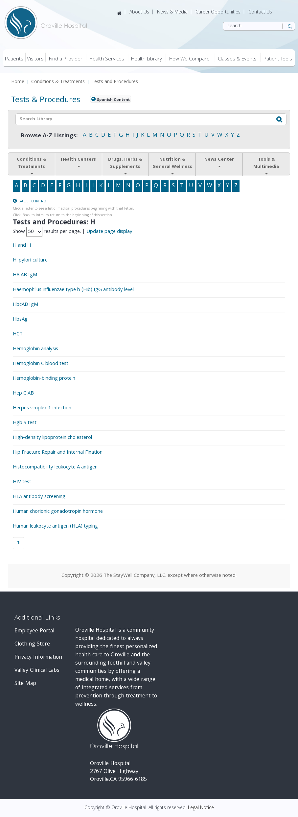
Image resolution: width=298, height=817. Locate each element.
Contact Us (260, 12)
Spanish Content (113, 99)
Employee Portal (34, 631)
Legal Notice (201, 808)
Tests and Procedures (115, 82)
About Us (139, 12)
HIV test (22, 482)
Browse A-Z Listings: (49, 136)
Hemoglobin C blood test (40, 364)
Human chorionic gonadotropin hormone (58, 512)
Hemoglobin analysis (35, 349)
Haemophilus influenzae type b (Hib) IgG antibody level (73, 290)
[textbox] (137, 119)
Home (17, 82)
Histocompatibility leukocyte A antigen (55, 467)
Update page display (109, 232)
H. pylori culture (30, 260)
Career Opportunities (218, 12)
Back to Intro (32, 201)
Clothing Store (32, 644)
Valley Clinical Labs (36, 670)
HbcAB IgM (25, 305)
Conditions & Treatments (58, 82)
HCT (18, 334)
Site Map (25, 683)
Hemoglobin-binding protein (44, 378)
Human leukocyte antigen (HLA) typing (55, 526)
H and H (22, 245)
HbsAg (20, 319)
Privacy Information (38, 657)
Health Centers (78, 161)
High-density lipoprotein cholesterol (52, 438)
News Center (219, 161)
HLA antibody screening (39, 497)
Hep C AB (23, 393)
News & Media (172, 12)
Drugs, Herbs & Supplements (125, 165)
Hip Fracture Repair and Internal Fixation (58, 452)
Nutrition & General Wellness (172, 165)
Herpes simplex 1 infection (42, 408)
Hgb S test (24, 423)
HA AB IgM (25, 275)
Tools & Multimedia (266, 165)
